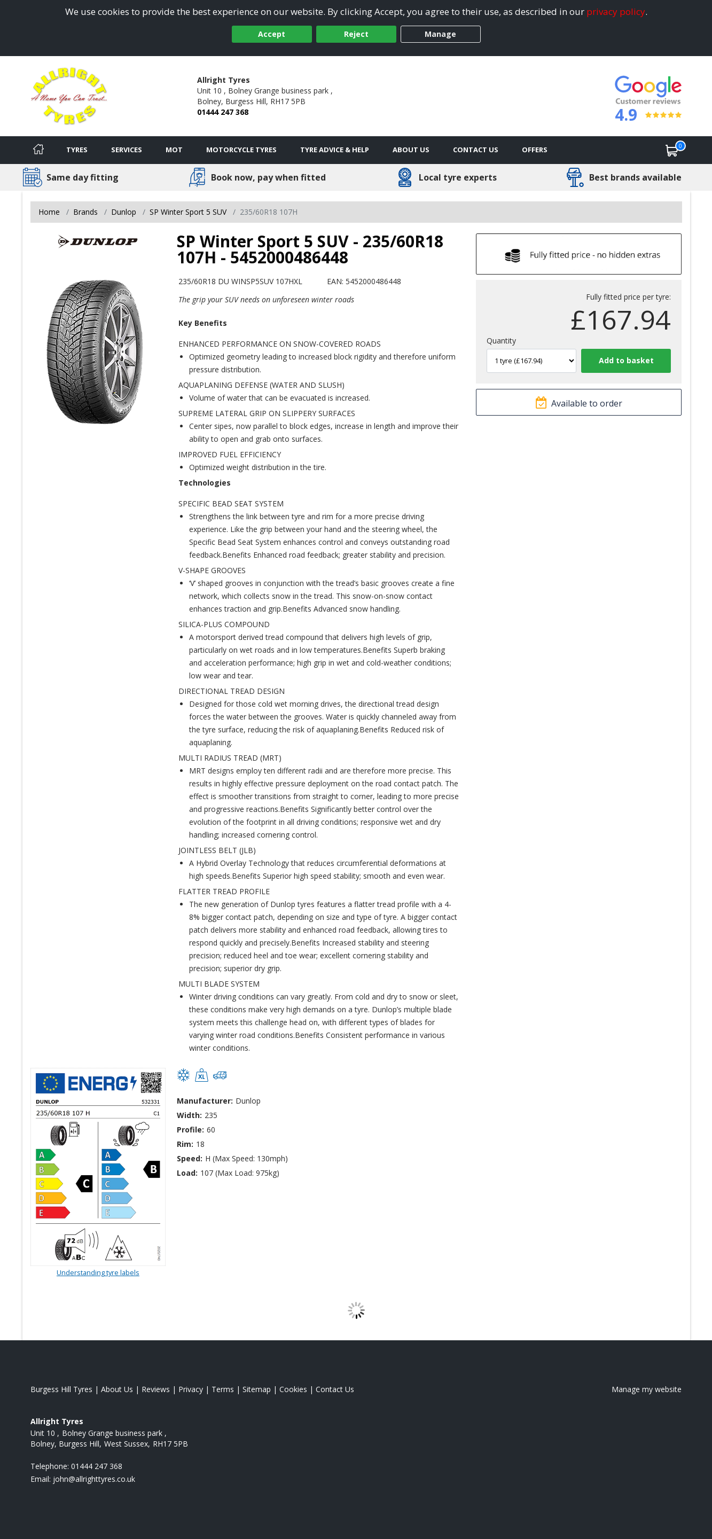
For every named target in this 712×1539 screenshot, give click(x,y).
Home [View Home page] (49, 212)
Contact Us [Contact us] (475, 149)
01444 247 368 (222, 112)
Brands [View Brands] (85, 212)
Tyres (77, 149)
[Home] (38, 150)
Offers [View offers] (534, 149)
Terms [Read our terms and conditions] (223, 1389)
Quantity (501, 340)
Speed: (189, 1158)
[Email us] (94, 1479)
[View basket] (672, 150)
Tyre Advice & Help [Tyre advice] (334, 149)
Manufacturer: (205, 1101)
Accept (271, 34)
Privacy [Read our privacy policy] (190, 1389)
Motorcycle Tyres (241, 149)
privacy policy (615, 11)
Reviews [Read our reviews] (156, 1389)
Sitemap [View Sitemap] (256, 1389)
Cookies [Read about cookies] (293, 1389)
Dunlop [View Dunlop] (123, 212)
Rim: (185, 1144)
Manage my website (647, 1389)
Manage (440, 34)
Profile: (190, 1129)
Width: (189, 1115)
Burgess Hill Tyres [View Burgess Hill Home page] (61, 1389)
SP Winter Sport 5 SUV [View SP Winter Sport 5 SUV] (188, 212)
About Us (411, 149)
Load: (187, 1173)
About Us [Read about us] (117, 1389)
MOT (174, 149)
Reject (356, 34)
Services (126, 149)
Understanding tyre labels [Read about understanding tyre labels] (98, 1272)
